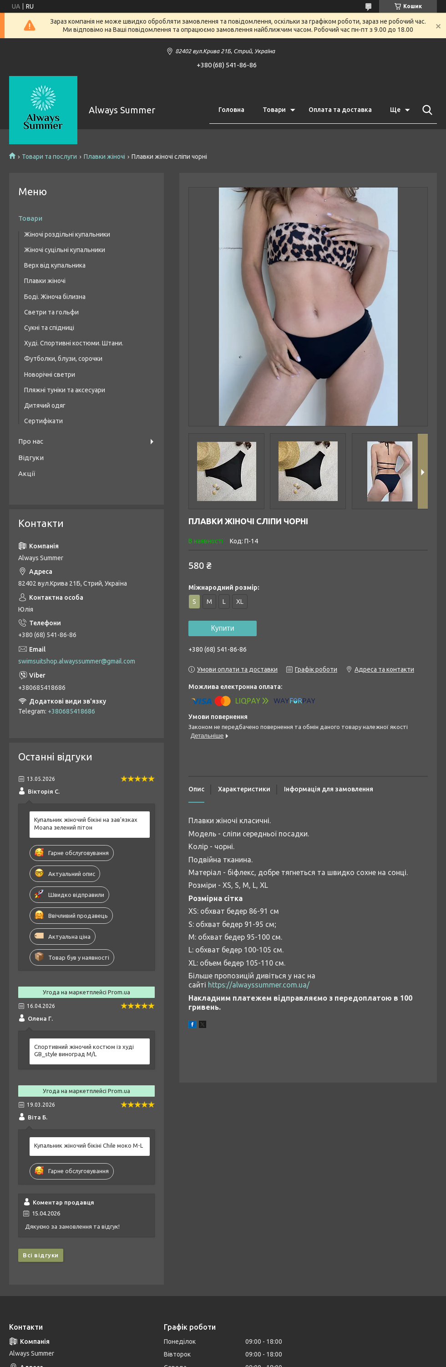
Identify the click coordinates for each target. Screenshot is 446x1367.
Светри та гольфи (51, 312)
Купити (222, 628)
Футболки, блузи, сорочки (63, 358)
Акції (26, 473)
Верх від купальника (55, 265)
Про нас (30, 441)
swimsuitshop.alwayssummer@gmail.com (76, 661)
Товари (274, 109)
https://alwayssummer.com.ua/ (258, 985)
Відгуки (31, 457)
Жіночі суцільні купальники (64, 249)
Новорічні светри (49, 374)
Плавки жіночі (104, 156)
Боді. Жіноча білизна (55, 296)
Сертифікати (43, 421)
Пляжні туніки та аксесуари (64, 390)
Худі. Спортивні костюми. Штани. (73, 343)
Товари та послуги (49, 156)
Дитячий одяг (45, 405)
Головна (231, 109)
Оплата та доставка (340, 109)
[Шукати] (425, 110)
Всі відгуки (41, 1255)
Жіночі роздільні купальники (67, 234)
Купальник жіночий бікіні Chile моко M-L (88, 1145)
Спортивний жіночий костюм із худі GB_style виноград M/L (84, 1050)
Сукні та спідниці (49, 327)
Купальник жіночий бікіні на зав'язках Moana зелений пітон (85, 823)
